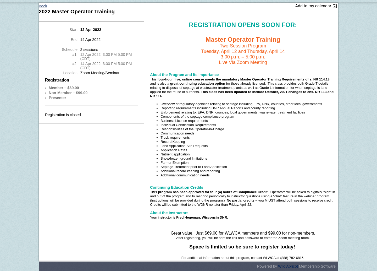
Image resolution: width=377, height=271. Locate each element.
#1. (74, 54)
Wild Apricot (288, 266)
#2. (74, 64)
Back (43, 6)
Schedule (69, 49)
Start (73, 30)
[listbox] (316, 6)
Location (70, 73)
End (74, 39)
